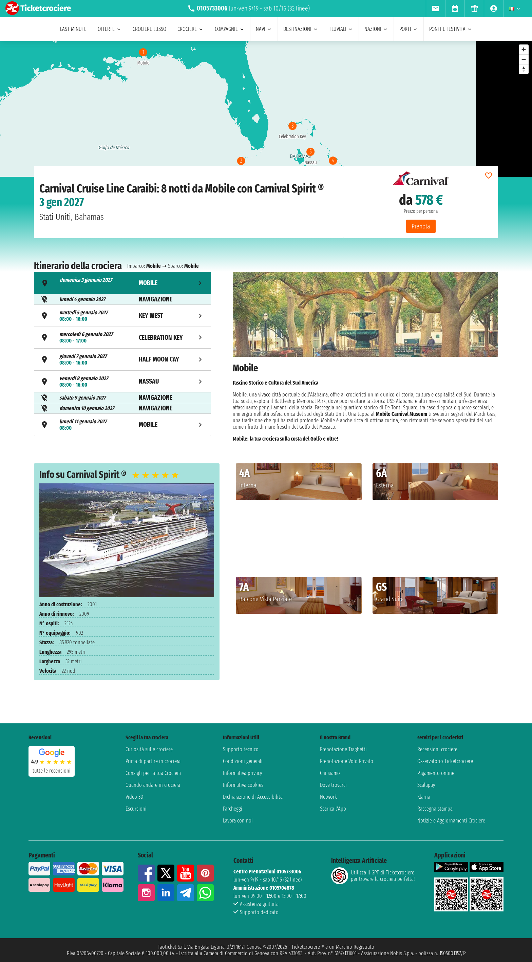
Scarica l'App (333, 809)
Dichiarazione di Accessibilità (253, 797)
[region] (238, 109)
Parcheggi (232, 809)
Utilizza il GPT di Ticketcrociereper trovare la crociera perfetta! (373, 875)
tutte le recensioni (52, 770)
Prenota (421, 226)
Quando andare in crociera (153, 785)
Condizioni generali (243, 761)
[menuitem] (435, 8)
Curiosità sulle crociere (149, 749)
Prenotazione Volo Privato (346, 761)
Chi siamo (330, 773)
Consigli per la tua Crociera (153, 773)
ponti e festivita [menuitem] (450, 29)
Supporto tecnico (241, 749)
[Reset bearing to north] (524, 69)
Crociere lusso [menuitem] (149, 29)
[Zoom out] (524, 59)
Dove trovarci (333, 785)
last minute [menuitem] (73, 29)
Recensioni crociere (437, 749)
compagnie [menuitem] (230, 29)
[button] (353, 514)
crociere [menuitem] (190, 29)
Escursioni (136, 809)
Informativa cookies (243, 785)
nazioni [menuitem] (376, 29)
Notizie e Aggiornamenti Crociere (451, 820)
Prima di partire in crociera (153, 761)
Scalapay (426, 785)
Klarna (423, 797)
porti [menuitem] (408, 29)
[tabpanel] (365, 357)
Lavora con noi (238, 820)
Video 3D (134, 797)
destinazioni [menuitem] (300, 29)
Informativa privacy (242, 773)
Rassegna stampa (435, 809)
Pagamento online (435, 773)
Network (328, 797)
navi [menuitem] (264, 29)
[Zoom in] (524, 49)
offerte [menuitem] (109, 29)
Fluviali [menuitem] (341, 29)
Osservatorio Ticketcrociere (445, 761)
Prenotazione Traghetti (343, 749)
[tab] (122, 283)
